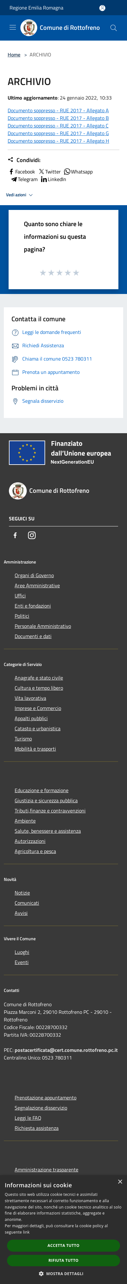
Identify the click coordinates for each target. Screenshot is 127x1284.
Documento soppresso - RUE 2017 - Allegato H (58, 141)
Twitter (49, 171)
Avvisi (21, 913)
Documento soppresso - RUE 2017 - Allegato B (58, 118)
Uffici (20, 595)
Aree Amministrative (37, 585)
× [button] (119, 1182)
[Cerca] (113, 28)
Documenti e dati (33, 636)
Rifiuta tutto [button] (63, 1260)
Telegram (24, 179)
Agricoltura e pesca (35, 851)
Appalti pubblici (31, 718)
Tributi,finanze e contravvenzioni (50, 810)
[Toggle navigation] (13, 27)
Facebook (21, 171)
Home (14, 54)
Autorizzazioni (30, 841)
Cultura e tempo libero (39, 688)
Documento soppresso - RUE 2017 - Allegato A (58, 110)
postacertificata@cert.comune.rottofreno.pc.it (66, 1050)
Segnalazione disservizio (41, 1107)
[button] (64, 1273)
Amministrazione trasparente (46, 1169)
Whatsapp (78, 171)
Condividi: (24, 160)
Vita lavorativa (30, 698)
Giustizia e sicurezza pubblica (46, 800)
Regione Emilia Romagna (36, 7)
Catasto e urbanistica (37, 728)
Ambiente (25, 820)
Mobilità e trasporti (35, 749)
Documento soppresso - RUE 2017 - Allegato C (58, 125)
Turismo (23, 738)
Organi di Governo (34, 575)
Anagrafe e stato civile (39, 677)
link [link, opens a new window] (26, 1232)
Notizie (22, 892)
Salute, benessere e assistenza (48, 831)
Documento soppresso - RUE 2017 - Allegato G (58, 133)
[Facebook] (15, 535)
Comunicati (27, 903)
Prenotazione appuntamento (45, 1097)
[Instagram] (31, 535)
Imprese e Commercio (38, 708)
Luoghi (22, 952)
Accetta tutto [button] (63, 1245)
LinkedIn (53, 179)
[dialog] (63, 1229)
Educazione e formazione (41, 790)
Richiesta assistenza (37, 1128)
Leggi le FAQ (28, 1118)
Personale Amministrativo (43, 626)
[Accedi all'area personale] (102, 8)
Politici (22, 616)
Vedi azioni (20, 195)
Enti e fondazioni (33, 605)
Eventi (22, 962)
